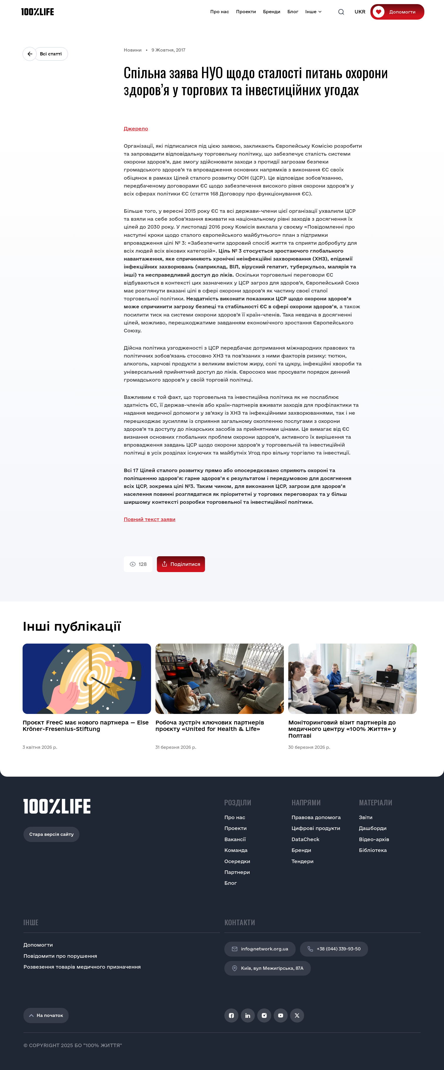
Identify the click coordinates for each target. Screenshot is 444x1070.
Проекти (246, 11)
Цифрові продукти (316, 828)
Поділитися (185, 564)
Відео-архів (374, 839)
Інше (310, 11)
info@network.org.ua (260, 949)
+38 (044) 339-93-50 (334, 949)
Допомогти (402, 11)
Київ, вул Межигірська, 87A (268, 968)
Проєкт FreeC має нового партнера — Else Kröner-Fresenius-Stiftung (86, 725)
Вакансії (235, 839)
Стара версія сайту (51, 834)
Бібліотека (373, 850)
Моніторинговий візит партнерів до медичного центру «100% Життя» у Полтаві (342, 729)
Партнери (237, 872)
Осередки (237, 861)
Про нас (219, 11)
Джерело (136, 128)
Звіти (365, 817)
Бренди (271, 11)
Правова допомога (316, 817)
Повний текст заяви (149, 519)
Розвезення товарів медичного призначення (82, 966)
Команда (236, 850)
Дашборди (373, 828)
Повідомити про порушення (60, 956)
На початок (46, 1015)
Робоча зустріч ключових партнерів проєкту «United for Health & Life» (209, 725)
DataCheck (305, 839)
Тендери (302, 861)
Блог (292, 11)
